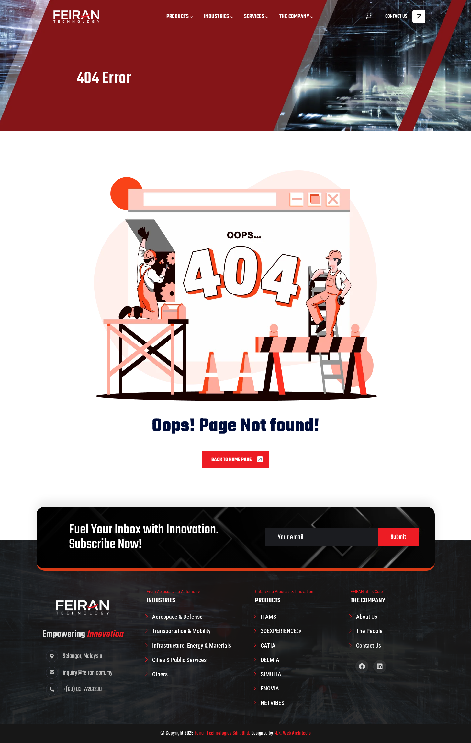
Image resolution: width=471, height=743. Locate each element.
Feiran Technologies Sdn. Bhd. (222, 733)
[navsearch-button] (368, 16)
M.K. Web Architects (292, 733)
